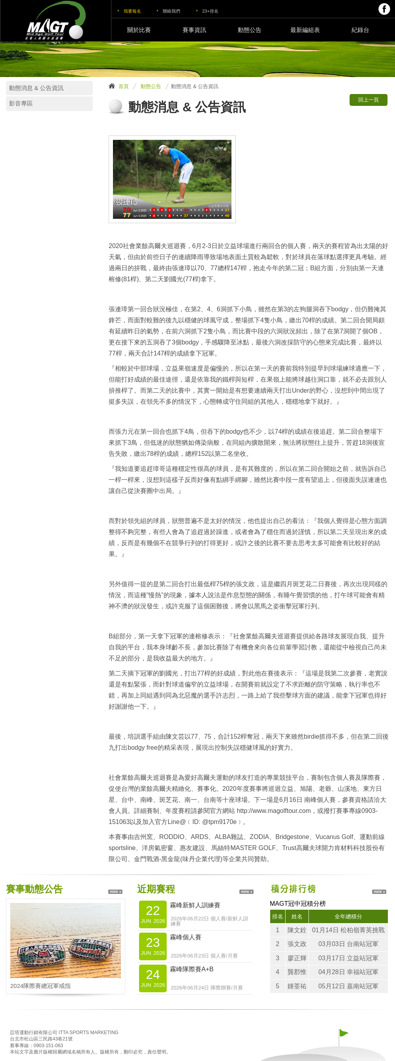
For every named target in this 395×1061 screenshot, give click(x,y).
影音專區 (21, 103)
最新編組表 (305, 29)
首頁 (123, 86)
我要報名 (132, 11)
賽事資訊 (194, 29)
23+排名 (210, 11)
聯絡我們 (171, 11)
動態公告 (249, 29)
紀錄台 (360, 29)
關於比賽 (139, 29)
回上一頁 (368, 100)
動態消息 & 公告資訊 (36, 88)
